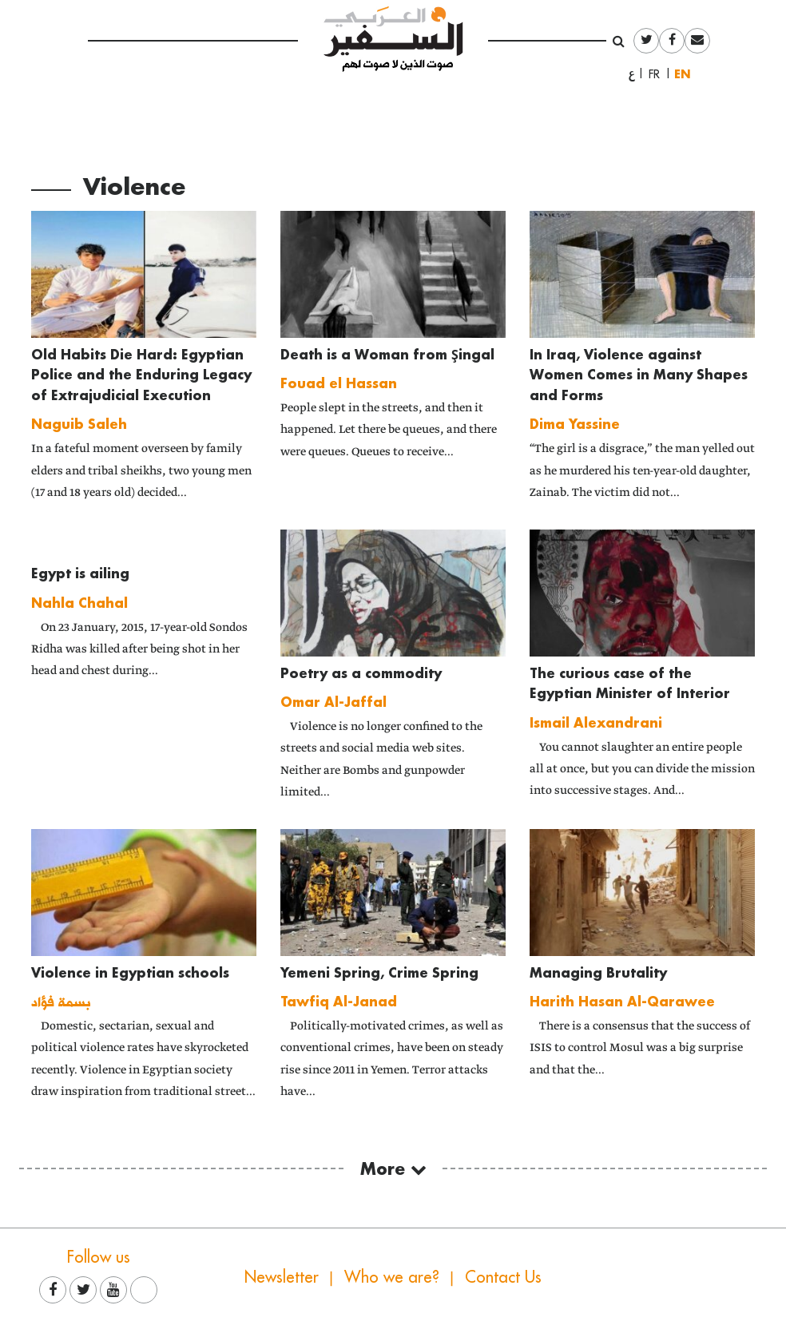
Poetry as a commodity (361, 673)
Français (659, 74)
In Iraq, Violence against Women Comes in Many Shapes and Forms (639, 374)
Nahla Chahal (79, 602)
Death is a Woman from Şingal (387, 354)
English (686, 73)
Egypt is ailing (80, 573)
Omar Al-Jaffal (333, 701)
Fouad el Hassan (338, 383)
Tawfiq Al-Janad (338, 1001)
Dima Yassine (575, 423)
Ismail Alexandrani (596, 722)
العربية (632, 74)
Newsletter (281, 1277)
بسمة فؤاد (61, 1001)
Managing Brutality (598, 972)
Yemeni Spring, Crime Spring (379, 972)
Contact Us (503, 1277)
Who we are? (391, 1277)
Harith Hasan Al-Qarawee (622, 1001)
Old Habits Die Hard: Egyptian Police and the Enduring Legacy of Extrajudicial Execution (141, 374)
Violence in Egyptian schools (130, 972)
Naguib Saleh (79, 423)
